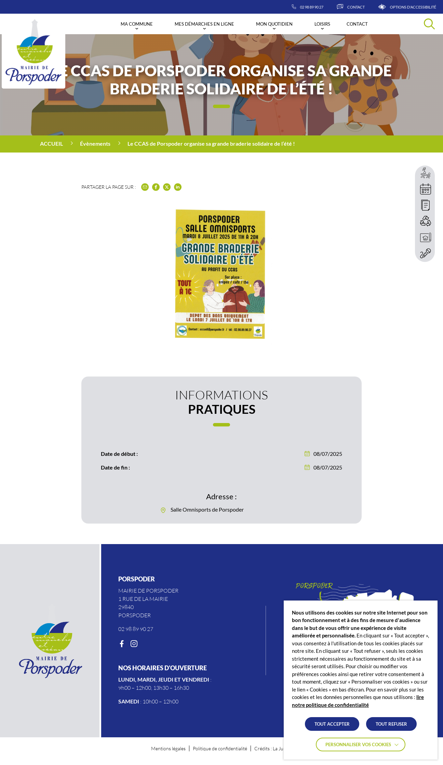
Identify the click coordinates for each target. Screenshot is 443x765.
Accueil (51, 143)
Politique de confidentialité (220, 748)
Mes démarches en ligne (204, 24)
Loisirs (322, 24)
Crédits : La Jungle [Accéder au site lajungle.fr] (273, 748)
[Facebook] (121, 644)
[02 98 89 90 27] (323, 7)
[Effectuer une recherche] (429, 24)
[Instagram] (134, 644)
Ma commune (137, 24)
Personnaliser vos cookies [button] (358, 744)
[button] (221, 292)
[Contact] (367, 7)
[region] (221, 144)
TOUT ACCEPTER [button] (332, 724)
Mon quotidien (274, 24)
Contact (357, 24)
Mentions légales (168, 748)
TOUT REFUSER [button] (391, 724)
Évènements (95, 143)
